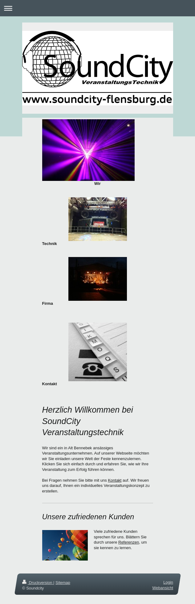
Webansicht (162, 588)
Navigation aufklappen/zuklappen (97, 8)
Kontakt (114, 480)
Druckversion (37, 582)
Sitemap (62, 582)
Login (168, 582)
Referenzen (128, 542)
